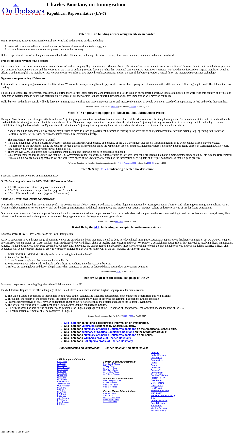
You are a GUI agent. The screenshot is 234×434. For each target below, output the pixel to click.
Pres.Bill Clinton (109, 393)
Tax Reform (156, 405)
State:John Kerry (110, 368)
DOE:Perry (61, 388)
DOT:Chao (61, 372)
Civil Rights (156, 357)
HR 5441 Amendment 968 (126, 163)
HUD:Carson (62, 370)
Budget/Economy (159, 355)
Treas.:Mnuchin (63, 384)
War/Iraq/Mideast (159, 408)
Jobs (153, 398)
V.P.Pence (61, 364)
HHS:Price (61, 392)
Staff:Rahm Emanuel (111, 374)
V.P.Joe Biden (108, 366)
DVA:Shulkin (62, 400)
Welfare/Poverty (158, 410)
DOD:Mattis (62, 380)
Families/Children (159, 375)
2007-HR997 (128, 316)
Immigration (156, 393)
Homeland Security (160, 390)
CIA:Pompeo (62, 390)
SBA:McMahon (63, 382)
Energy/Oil (156, 370)
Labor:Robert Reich (111, 399)
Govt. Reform (157, 383)
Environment (157, 372)
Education (156, 367)
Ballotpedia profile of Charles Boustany (108, 341)
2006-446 (132, 107)
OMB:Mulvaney (63, 386)
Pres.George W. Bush (112, 381)
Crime (154, 362)
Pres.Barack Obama (111, 364)
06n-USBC (119, 221)
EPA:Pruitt (61, 394)
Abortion (155, 352)
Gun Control (157, 385)
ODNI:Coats (62, 376)
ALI (96, 227)
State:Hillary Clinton (111, 372)
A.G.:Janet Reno (110, 401)
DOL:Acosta (62, 366)
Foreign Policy (158, 378)
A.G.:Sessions (63, 398)
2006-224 (150, 163)
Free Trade (156, 380)
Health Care (156, 388)
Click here (70, 322)
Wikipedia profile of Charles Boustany (107, 338)
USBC (103, 169)
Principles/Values (159, 400)
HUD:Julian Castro (111, 370)
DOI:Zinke (61, 404)
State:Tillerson (63, 402)
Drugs (154, 365)
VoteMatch (88, 325)
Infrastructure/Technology (163, 395)
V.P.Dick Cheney (110, 383)
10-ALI (118, 272)
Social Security (158, 403)
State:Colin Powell (110, 385)
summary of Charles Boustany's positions (110, 328)
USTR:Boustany (63, 368)
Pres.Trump (62, 362)
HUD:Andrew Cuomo (111, 397)
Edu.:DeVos (62, 374)
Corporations (157, 360)
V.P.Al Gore (108, 395)
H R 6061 (114, 107)
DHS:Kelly (61, 378)
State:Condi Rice (110, 387)
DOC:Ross (61, 396)
